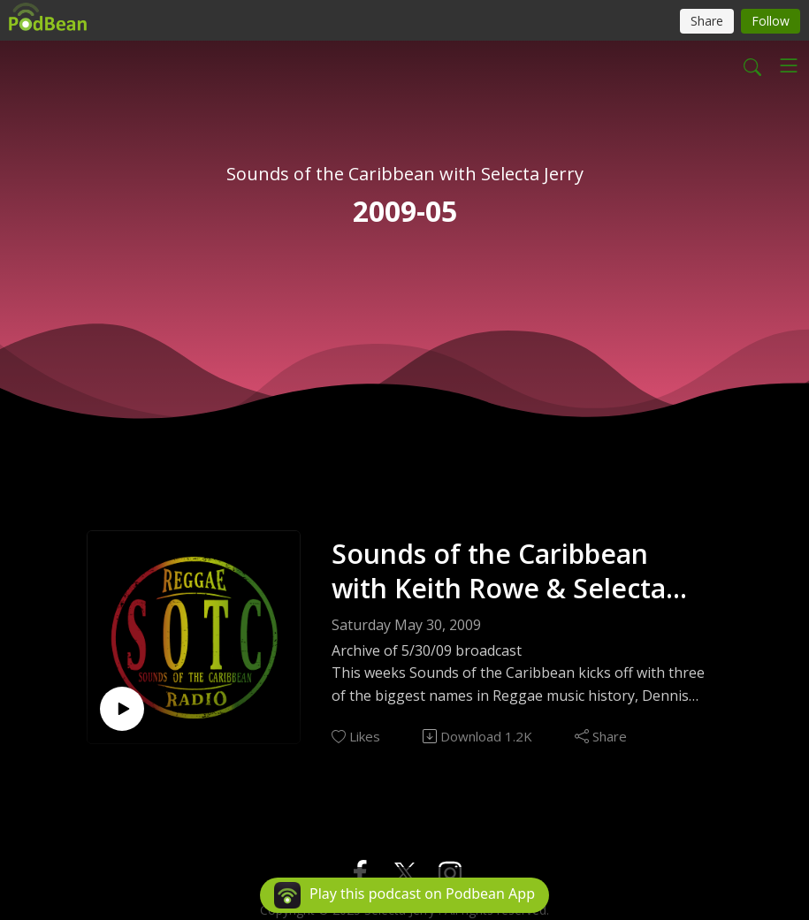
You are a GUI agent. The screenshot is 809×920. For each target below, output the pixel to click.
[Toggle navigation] (788, 65)
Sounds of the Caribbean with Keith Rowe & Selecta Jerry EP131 (499, 570)
